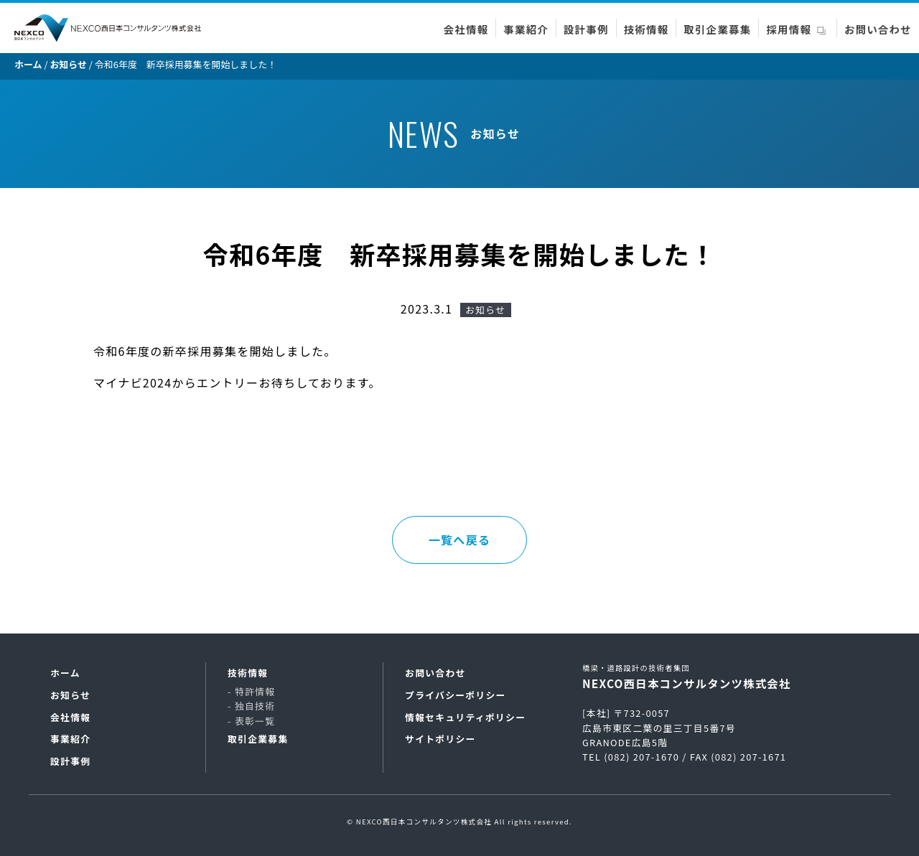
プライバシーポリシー (455, 695)
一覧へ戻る (459, 539)
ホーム (65, 672)
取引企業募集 (717, 29)
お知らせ (70, 695)
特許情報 (255, 691)
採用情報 (788, 29)
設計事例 (586, 29)
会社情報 (466, 29)
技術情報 (646, 29)
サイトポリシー (440, 739)
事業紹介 (526, 29)
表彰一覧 (255, 721)
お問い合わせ (878, 29)
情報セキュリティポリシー (465, 717)
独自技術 (255, 705)
